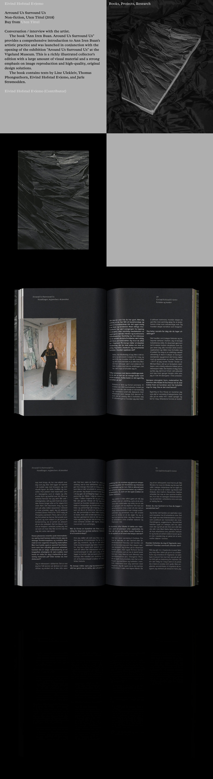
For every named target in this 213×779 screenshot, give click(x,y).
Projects (127, 3)
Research (143, 3)
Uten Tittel (30, 21)
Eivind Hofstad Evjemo (24, 3)
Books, (115, 3)
